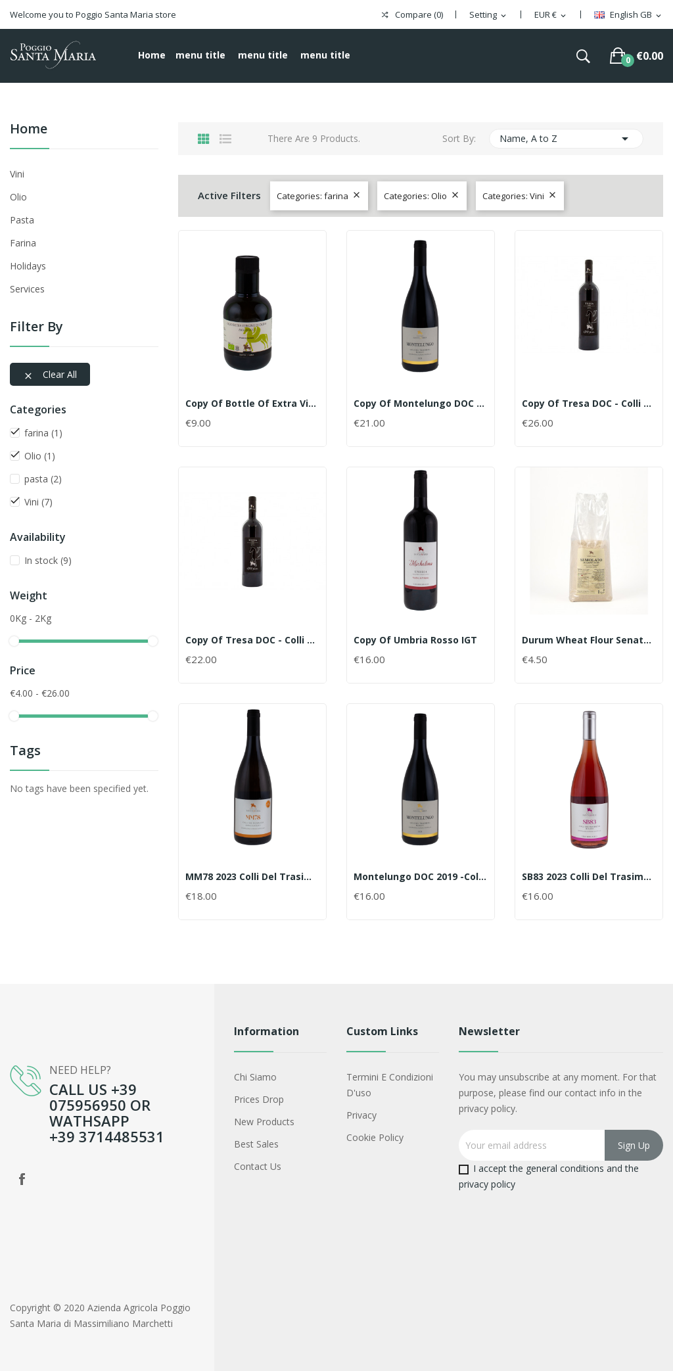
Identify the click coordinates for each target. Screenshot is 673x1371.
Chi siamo (255, 1077)
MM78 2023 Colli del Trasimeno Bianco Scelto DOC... (252, 877)
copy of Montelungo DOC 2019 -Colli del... (421, 403)
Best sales (256, 1144)
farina (23, 243)
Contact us (257, 1166)
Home (28, 129)
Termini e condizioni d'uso (389, 1085)
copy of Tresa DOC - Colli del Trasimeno (589, 403)
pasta (22, 220)
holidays (28, 266)
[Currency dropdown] (551, 15)
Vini (17, 174)
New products (264, 1121)
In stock (48, 560)
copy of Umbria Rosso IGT (415, 640)
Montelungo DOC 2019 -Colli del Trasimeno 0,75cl (421, 877)
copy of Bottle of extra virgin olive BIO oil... (252, 403)
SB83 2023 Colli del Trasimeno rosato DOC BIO (589, 877)
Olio (18, 197)
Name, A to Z (566, 139)
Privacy (361, 1115)
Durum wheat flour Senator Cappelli (589, 640)
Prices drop (259, 1099)
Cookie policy (375, 1137)
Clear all (50, 374)
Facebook (22, 1179)
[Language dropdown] (628, 15)
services (27, 289)
